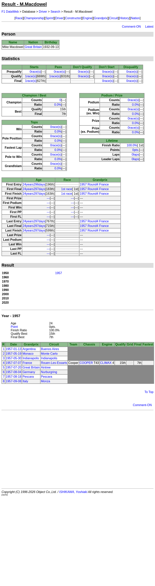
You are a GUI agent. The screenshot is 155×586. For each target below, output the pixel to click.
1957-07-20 (13, 367)
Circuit (113, 18)
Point (14, 326)
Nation (135, 18)
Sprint (49, 18)
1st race (66, 189)
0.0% (57, 104)
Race (18, 18)
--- (48, 198)
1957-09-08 (13, 381)
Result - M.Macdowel (24, 4)
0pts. (135, 150)
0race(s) (35, 71)
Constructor (73, 18)
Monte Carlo (49, 353)
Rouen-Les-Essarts (54, 362)
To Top (148, 392)
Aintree (46, 367)
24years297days (34, 189)
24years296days (34, 184)
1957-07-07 (13, 362)
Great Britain (33, 47)
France (27, 362)
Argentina (29, 349)
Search (55, 11)
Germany (28, 372)
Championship (34, 18)
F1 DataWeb (10, 11)
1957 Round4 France (94, 184)
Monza (45, 381)
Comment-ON (131, 26)
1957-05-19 (13, 353)
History (124, 18)
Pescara (28, 376)
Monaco (27, 353)
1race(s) (30, 76)
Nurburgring (49, 372)
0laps (135, 154)
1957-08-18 (13, 376)
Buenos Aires (50, 349)
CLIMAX (106, 362)
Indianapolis (30, 358)
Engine (87, 18)
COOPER (86, 362)
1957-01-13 (13, 349)
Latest (149, 26)
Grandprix (100, 18)
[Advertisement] (36, 449)
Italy (25, 381)
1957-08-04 (13, 372)
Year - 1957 (11, 316)
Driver (43, 11)
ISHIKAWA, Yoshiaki (73, 492)
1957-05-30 (13, 358)
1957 (58, 273)
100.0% (132, 145)
